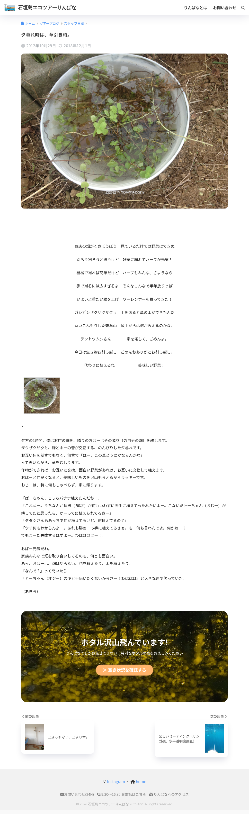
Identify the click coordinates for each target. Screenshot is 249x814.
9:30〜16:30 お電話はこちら (121, 794)
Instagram (115, 782)
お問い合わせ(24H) (77, 794)
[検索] (240, 7)
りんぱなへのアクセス (169, 794)
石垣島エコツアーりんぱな (47, 7)
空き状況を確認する (124, 670)
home (140, 782)
